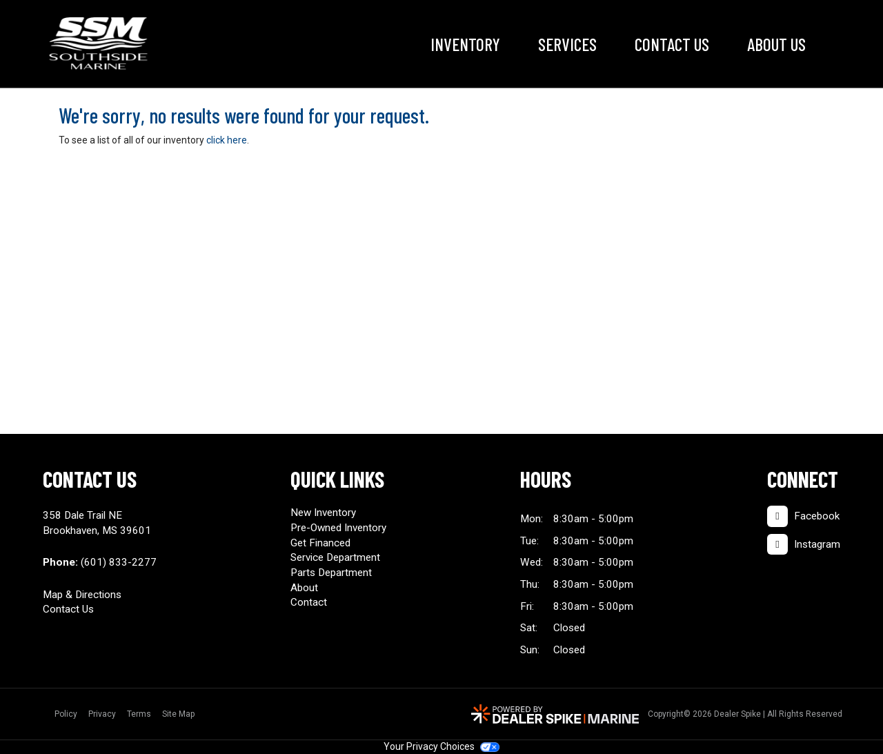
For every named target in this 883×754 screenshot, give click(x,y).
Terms (139, 714)
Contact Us (672, 44)
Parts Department (331, 572)
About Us (776, 44)
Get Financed (320, 543)
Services (567, 44)
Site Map (178, 714)
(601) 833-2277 (119, 562)
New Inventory (323, 512)
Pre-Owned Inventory (338, 528)
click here (226, 140)
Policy (65, 714)
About (304, 588)
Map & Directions (82, 594)
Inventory (465, 44)
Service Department (335, 557)
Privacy (102, 714)
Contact (308, 602)
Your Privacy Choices (441, 746)
